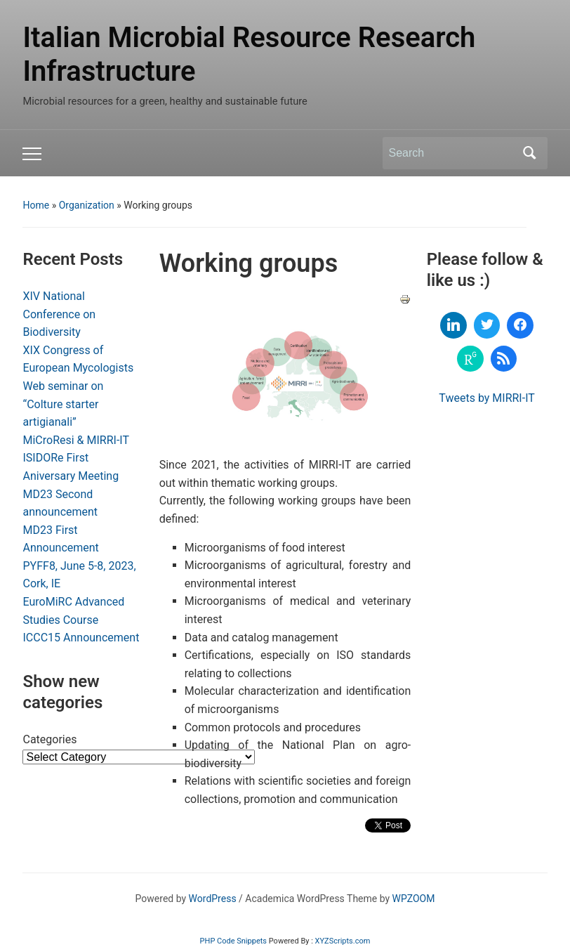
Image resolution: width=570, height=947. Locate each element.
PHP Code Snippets (233, 941)
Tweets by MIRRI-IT (486, 398)
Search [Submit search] (530, 153)
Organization (86, 205)
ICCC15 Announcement (80, 637)
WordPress (213, 898)
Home (35, 205)
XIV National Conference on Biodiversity (58, 314)
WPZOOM (413, 898)
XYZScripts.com (343, 941)
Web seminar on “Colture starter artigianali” (62, 404)
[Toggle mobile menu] (31, 154)
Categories (49, 739)
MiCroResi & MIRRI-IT (75, 440)
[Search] (452, 153)
